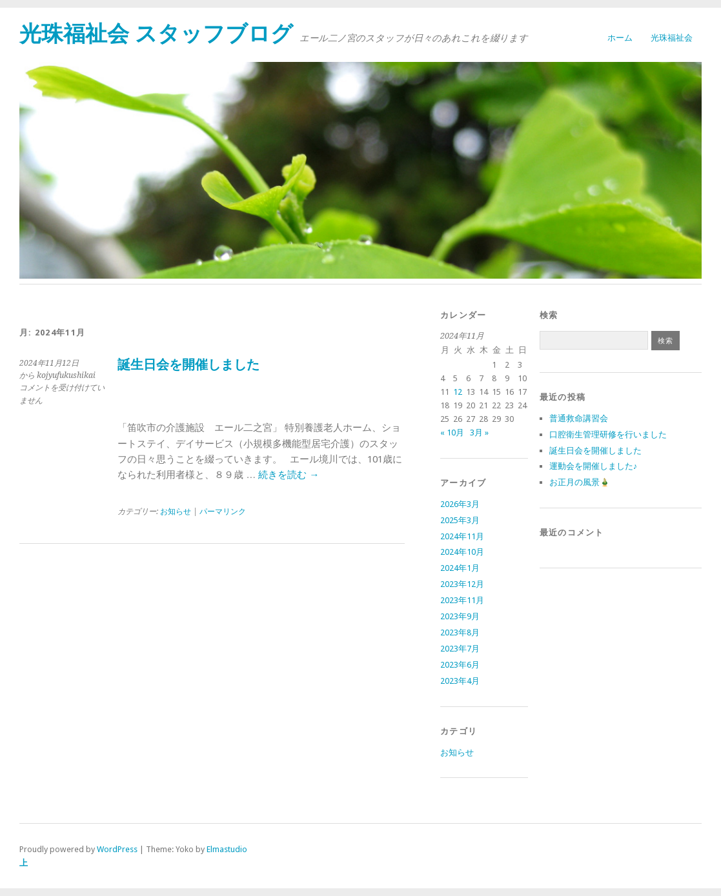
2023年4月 (460, 681)
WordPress (117, 849)
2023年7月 (460, 648)
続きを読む (288, 475)
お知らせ (175, 511)
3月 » (479, 432)
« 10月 (452, 432)
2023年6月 (460, 665)
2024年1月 (460, 568)
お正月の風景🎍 (579, 482)
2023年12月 (462, 584)
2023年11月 (462, 600)
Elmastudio (227, 849)
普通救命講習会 (578, 418)
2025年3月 (460, 520)
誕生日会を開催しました (188, 364)
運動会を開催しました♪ (593, 466)
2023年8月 (460, 632)
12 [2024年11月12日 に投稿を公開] (457, 392)
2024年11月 (462, 536)
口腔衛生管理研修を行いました (608, 434)
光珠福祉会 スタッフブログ (156, 33)
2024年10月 (462, 552)
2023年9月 (460, 616)
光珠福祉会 (672, 38)
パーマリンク (222, 511)
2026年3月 (460, 504)
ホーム (620, 38)
